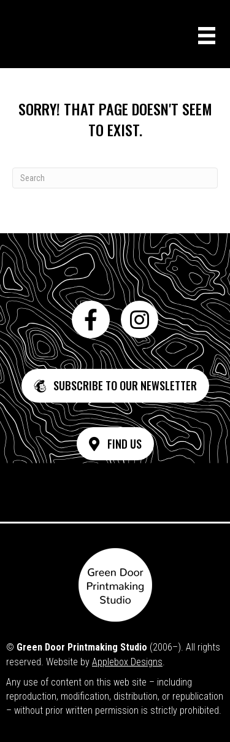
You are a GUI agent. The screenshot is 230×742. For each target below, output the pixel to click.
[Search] (115, 178)
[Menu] (207, 35)
